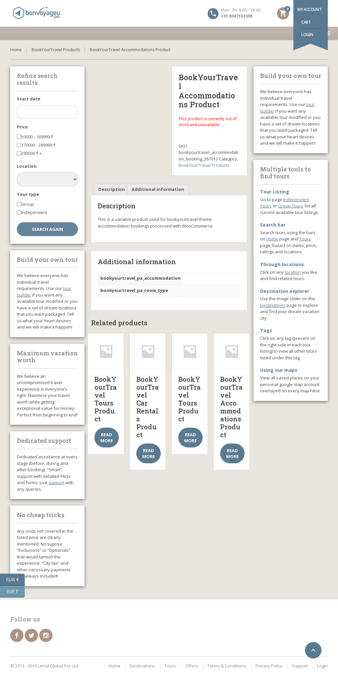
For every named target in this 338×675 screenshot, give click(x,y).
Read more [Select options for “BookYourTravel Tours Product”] (106, 438)
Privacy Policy (269, 666)
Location (27, 166)
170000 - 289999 (38, 145)
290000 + (31, 153)
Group (27, 204)
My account (309, 9)
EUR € (15, 580)
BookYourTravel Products (56, 50)
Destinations (273, 305)
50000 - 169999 (37, 137)
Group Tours (290, 206)
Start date (28, 99)
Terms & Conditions (226, 666)
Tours (305, 239)
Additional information (158, 189)
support (56, 482)
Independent (34, 212)
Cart (306, 22)
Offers (191, 666)
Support (300, 666)
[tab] (111, 189)
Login (307, 34)
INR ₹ (16, 591)
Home (16, 50)
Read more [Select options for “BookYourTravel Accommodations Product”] (232, 453)
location (293, 272)
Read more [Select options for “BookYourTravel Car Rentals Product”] (148, 453)
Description (111, 189)
